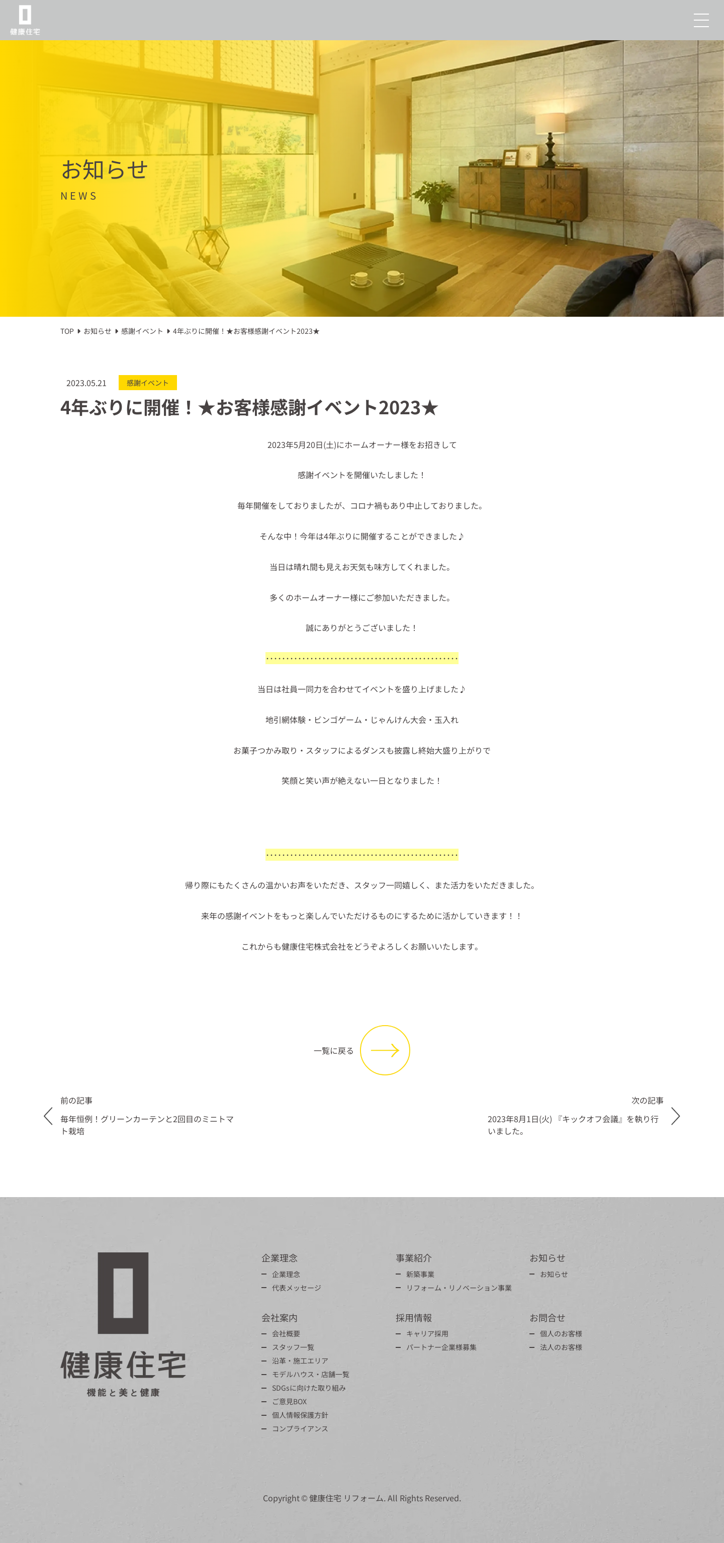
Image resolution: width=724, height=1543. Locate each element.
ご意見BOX (289, 1401)
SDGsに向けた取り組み (309, 1388)
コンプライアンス (300, 1428)
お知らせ (554, 1274)
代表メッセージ (296, 1288)
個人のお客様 (561, 1333)
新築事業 (420, 1274)
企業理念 (286, 1274)
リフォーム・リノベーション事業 (459, 1288)
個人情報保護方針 (300, 1415)
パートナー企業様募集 (441, 1347)
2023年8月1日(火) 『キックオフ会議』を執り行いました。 (573, 1125)
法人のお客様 (561, 1347)
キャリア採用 (427, 1333)
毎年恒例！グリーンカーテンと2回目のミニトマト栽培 (147, 1125)
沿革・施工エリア (300, 1360)
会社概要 (286, 1333)
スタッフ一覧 (293, 1347)
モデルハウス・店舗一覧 (310, 1374)
